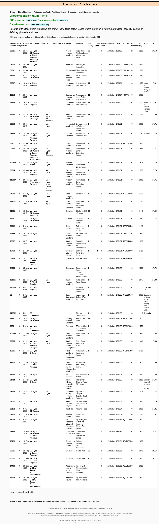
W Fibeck (33, 282)
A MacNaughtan (35, 473)
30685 (12, 451)
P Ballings (34, 59)
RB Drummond (34, 314)
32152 (12, 409)
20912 (12, 226)
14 (97, 51)
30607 (12, 458)
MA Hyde (33, 51)
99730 (12, 149)
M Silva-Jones (33, 262)
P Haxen (33, 265)
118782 (13, 313)
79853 (12, 124)
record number (79, 37)
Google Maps (31, 20)
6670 (12, 326)
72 (89, 211)
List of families (24, 12)
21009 (12, 65)
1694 (12, 219)
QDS (98, 37)
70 (89, 451)
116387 (13, 180)
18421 (12, 441)
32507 (12, 401)
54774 (12, 258)
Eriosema (72, 12)
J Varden (33, 62)
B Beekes (33, 353)
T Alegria (33, 140)
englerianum (84, 12)
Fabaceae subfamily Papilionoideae (49, 12)
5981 (12, 70)
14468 (12, 466)
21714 (12, 380)
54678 (12, 194)
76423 (12, 392)
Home (12, 12)
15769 (12, 251)
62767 (12, 83)
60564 (12, 170)
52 (11, 295)
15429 (12, 76)
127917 (13, 114)
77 (90, 375)
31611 (12, 375)
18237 (12, 241)
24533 (12, 268)
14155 (12, 234)
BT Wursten (34, 53)
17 (89, 319)
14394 (12, 478)
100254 (13, 334)
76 (89, 51)
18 (90, 219)
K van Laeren (35, 159)
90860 (12, 341)
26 (97, 258)
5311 (12, 319)
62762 (12, 103)
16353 (12, 95)
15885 (12, 351)
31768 (12, 414)
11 (89, 83)
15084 (12, 420)
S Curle (33, 284)
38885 (12, 51)
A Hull (32, 165)
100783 (13, 163)
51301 (12, 363)
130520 (13, 287)
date (94, 37)
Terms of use (79, 523)
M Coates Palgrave (33, 56)
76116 (12, 134)
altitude (88, 37)
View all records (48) (40, 24)
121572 (13, 201)
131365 (13, 280)
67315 (12, 432)
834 (11, 143)
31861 (12, 211)
